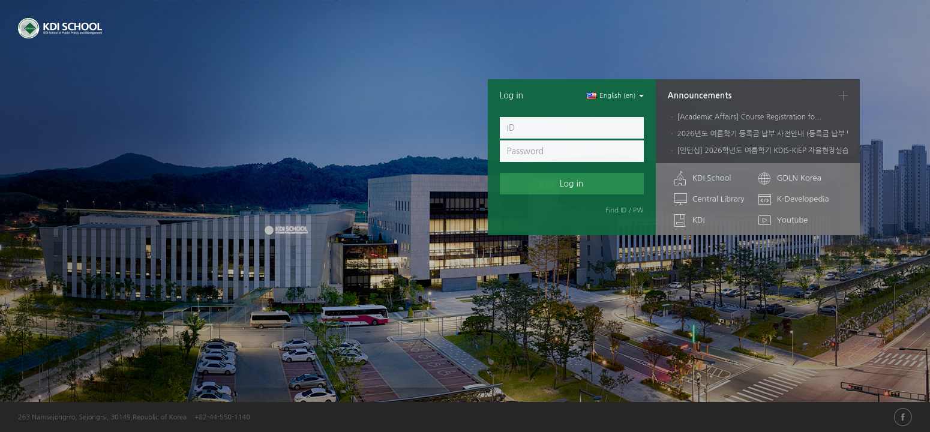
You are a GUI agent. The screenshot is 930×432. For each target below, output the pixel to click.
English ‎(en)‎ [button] (615, 95)
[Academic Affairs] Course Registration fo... (749, 117)
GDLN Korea (798, 178)
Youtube (792, 220)
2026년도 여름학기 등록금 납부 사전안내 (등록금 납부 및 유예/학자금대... (791, 133)
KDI (698, 220)
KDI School (711, 178)
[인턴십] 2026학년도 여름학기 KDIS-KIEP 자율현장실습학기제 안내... (784, 150)
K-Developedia (802, 199)
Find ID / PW (624, 210)
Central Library (718, 199)
